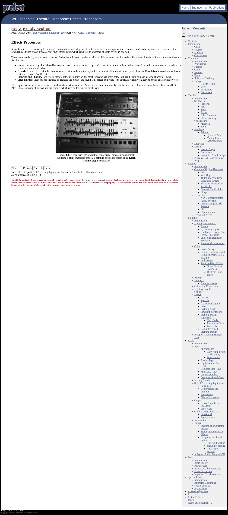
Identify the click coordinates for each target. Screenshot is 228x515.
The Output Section (212, 450)
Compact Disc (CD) (211, 368)
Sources (198, 49)
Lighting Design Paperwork (209, 316)
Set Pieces (199, 101)
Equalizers (206, 386)
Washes (204, 297)
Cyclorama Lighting (211, 303)
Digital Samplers (209, 374)
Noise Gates (78, 32)
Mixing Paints (214, 138)
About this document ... (200, 502)
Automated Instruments (213, 243)
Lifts (203, 209)
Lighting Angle (208, 309)
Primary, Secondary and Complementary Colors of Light (213, 255)
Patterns (198, 72)
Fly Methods (200, 195)
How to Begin (208, 83)
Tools (203, 126)
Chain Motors (208, 212)
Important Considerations (207, 474)
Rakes (204, 112)
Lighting (192, 217)
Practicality (206, 89)
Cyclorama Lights (210, 229)
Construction (200, 121)
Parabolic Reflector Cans (213, 232)
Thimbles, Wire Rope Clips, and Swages (211, 179)
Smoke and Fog (202, 485)
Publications (216, 7)
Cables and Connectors (206, 286)
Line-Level (206, 414)
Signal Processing (216, 445)
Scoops (204, 226)
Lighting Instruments (205, 223)
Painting (205, 132)
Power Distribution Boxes (207, 468)
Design (197, 81)
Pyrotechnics (200, 488)
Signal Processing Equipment (45, 32)
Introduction (194, 44)
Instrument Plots (215, 323)
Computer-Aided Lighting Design (209, 330)
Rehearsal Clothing (204, 78)
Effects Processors (26, 42)
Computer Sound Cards (212, 377)
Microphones (207, 349)
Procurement (200, 64)
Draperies (199, 143)
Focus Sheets (213, 326)
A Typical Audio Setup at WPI (209, 454)
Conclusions (200, 55)
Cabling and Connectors (206, 411)
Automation (200, 420)
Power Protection (203, 471)
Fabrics (198, 66)
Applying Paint (214, 140)
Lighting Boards (202, 289)
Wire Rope (206, 175)
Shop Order (213, 320)
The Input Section (216, 443)
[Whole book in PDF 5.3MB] (198, 35)
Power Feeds (200, 465)
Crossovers (206, 408)
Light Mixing (207, 260)
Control (198, 292)
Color (197, 69)
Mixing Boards (201, 380)
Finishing (199, 129)
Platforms (205, 103)
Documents (206, 92)
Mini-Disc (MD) (209, 371)
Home (185, 7)
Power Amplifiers (209, 403)
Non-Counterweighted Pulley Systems (212, 199)
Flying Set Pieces (203, 215)
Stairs (203, 109)
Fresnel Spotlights (210, 235)
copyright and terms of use (96, 180)
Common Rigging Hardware (208, 169)
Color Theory (207, 249)
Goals (197, 46)
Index (101, 32)
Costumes (193, 58)
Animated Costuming (205, 482)
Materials (205, 123)
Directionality (214, 357)
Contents (90, 32)
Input (197, 346)
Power (191, 457)
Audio (191, 340)
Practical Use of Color (212, 263)
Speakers (205, 405)
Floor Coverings (209, 118)
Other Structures (209, 115)
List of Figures (195, 497)
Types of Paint (214, 135)
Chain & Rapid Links (211, 189)
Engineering (199, 7)
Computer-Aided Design (213, 155)
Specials (205, 300)
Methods (198, 52)
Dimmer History (209, 283)
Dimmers (199, 280)
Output (21, 32)
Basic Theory (201, 462)
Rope (203, 172)
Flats (203, 106)
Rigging (192, 163)
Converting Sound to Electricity (216, 353)
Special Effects (195, 477)
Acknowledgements (198, 491)
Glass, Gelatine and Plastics (214, 267)
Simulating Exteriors (211, 311)
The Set (192, 95)
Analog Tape (207, 360)
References (193, 494)
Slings (204, 192)
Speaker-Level (208, 417)
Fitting (197, 75)
